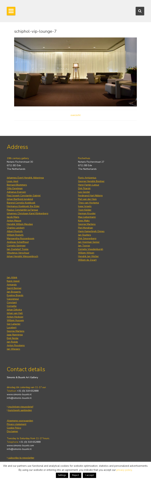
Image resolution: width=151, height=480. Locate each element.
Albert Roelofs (15, 231)
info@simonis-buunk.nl (19, 398)
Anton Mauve (14, 220)
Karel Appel (13, 281)
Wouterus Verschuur (18, 252)
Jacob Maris (13, 217)
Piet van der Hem (87, 199)
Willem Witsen (86, 252)
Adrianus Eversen (16, 192)
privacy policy (124, 470)
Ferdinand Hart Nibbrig (90, 195)
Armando (12, 284)
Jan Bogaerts (14, 291)
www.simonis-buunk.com (20, 445)
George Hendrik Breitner (91, 181)
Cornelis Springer (16, 245)
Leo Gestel (84, 192)
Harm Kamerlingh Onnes (91, 231)
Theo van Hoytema (88, 202)
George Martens (87, 224)
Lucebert (11, 327)
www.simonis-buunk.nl (19, 394)
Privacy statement (16, 424)
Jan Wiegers (13, 349)
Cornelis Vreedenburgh (90, 249)
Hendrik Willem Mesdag (20, 224)
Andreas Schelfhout (18, 242)
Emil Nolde (12, 338)
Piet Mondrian (85, 227)
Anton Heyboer (15, 316)
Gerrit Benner (14, 288)
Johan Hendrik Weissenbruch (22, 256)
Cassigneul (13, 299)
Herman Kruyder (87, 213)
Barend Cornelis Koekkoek (21, 202)
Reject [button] (75, 475)
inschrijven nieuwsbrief (20, 406)
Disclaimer (12, 431)
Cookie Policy (14, 427)
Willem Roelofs (15, 235)
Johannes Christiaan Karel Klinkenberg (27, 213)
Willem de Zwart (87, 260)
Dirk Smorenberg (87, 238)
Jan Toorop (84, 245)
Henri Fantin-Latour (88, 184)
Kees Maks (84, 220)
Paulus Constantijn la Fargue (22, 209)
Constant (12, 302)
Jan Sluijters (84, 235)
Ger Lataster (13, 324)
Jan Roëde (12, 341)
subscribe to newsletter (20, 457)
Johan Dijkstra (14, 309)
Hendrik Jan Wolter (88, 256)
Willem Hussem (15, 320)
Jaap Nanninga (15, 334)
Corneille (12, 306)
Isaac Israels (85, 206)
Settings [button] (62, 475)
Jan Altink (12, 277)
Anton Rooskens (16, 345)
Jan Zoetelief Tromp (17, 249)
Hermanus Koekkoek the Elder (23, 206)
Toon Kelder (84, 209)
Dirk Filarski (84, 188)
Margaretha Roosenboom (20, 238)
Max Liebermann (87, 217)
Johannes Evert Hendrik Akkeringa (25, 177)
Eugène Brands (15, 295)
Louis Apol (12, 181)
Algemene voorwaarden (20, 420)
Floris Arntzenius (87, 177)
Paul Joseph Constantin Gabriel (24, 195)
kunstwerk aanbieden (19, 410)
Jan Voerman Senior (89, 242)
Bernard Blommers (17, 184)
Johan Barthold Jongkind (20, 199)
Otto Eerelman (15, 188)
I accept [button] (89, 475)
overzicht (75, 115)
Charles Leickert (15, 227)
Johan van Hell (15, 313)
